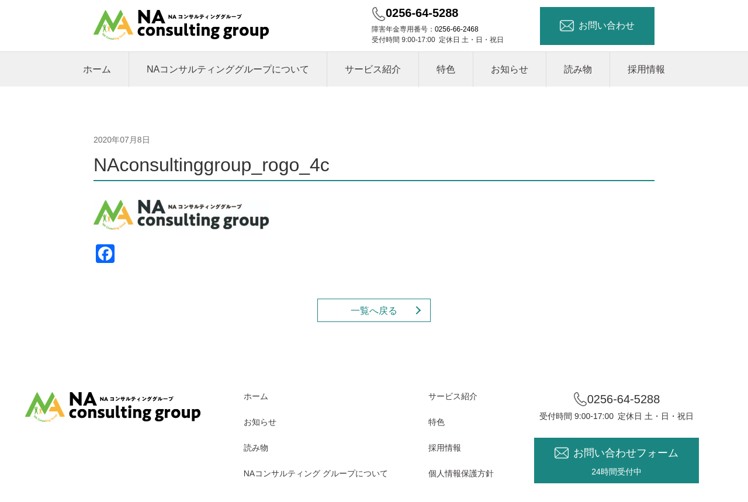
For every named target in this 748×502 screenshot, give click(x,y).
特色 (446, 69)
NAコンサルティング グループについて (316, 473)
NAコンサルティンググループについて (228, 69)
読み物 (578, 69)
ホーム (97, 69)
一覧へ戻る (374, 311)
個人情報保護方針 (461, 473)
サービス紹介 (373, 69)
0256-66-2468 (457, 29)
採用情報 (646, 69)
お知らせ (509, 69)
